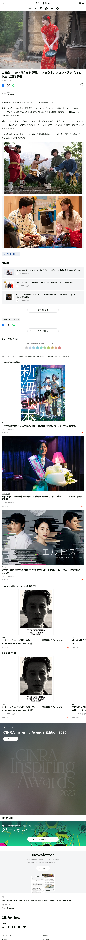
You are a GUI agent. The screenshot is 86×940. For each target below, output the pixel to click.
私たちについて (6, 936)
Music (4, 900)
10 (59, 347)
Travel (64, 900)
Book (40, 900)
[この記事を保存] (82, 85)
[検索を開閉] (80, 3)
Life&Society (48, 900)
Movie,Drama (12, 356)
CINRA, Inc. (11, 917)
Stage (33, 900)
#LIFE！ (16, 319)
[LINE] (57, 8)
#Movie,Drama (7, 319)
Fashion (72, 900)
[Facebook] (46, 8)
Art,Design (12, 900)
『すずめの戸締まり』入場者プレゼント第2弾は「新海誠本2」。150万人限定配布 (39, 426)
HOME (4, 356)
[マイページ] (2, 3)
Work (58, 900)
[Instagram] (41, 8)
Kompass (10, 908)
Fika (3, 908)
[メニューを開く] (83, 3)
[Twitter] (36, 8)
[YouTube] (51, 9)
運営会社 (45, 936)
